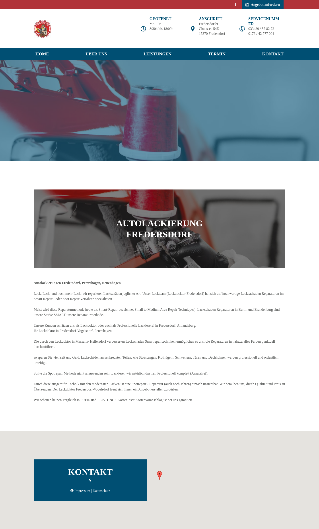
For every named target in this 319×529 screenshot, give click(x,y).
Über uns (96, 54)
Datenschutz (101, 491)
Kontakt (273, 54)
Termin (217, 54)
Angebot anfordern (262, 4)
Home (42, 54)
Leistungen (157, 54)
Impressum (82, 491)
